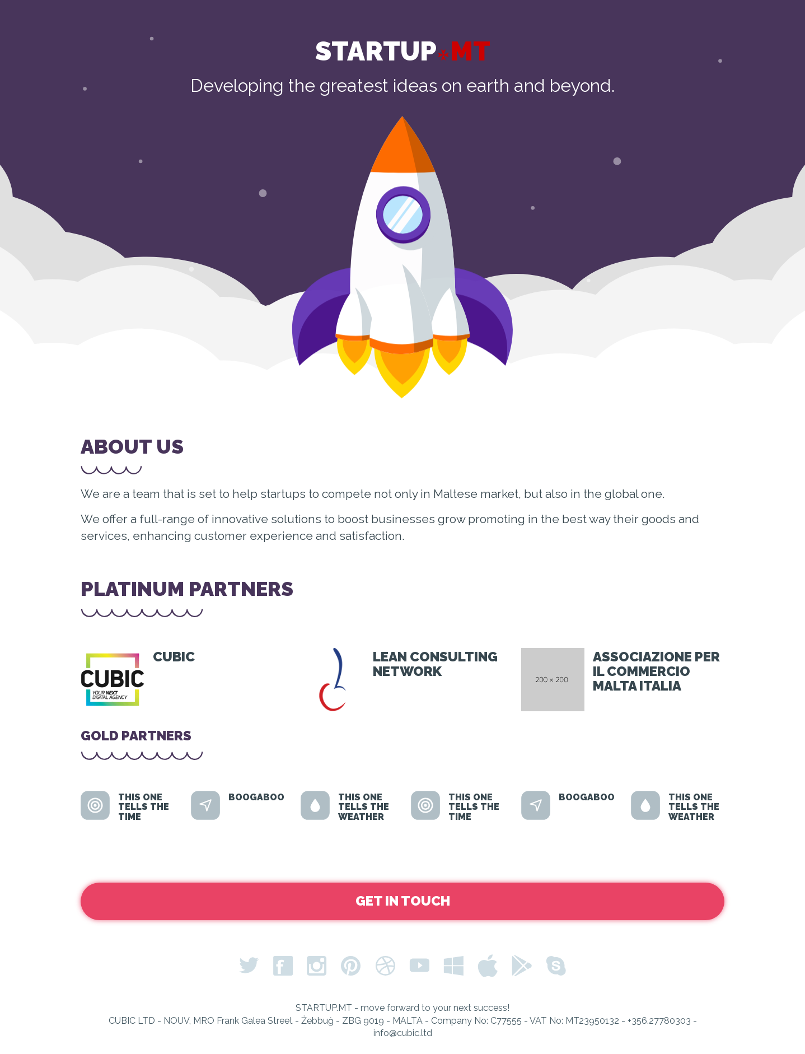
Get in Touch (402, 901)
